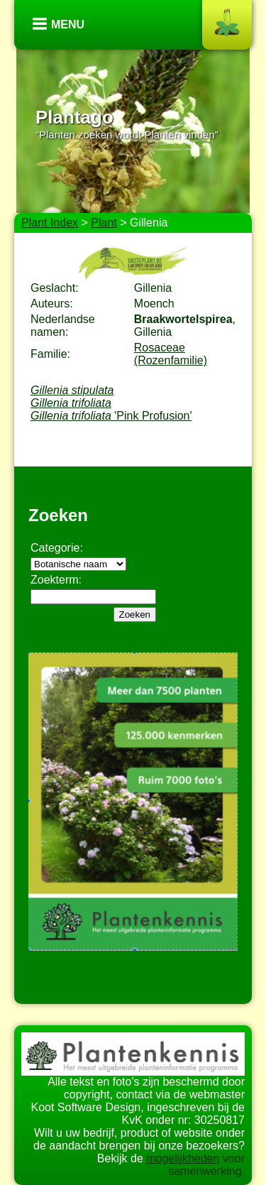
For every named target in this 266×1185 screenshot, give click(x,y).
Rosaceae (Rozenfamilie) (170, 354)
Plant (103, 223)
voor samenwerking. (206, 1164)
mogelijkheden (182, 1158)
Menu (67, 24)
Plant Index (49, 223)
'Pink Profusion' (111, 416)
